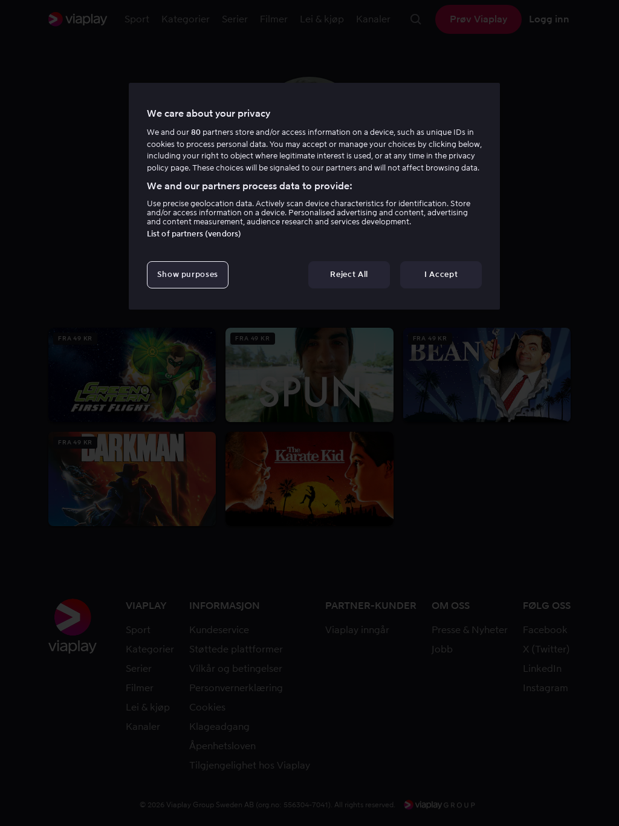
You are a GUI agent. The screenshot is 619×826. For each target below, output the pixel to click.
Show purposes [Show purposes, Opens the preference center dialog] (187, 274)
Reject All (349, 274)
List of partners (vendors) (194, 233)
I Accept (441, 274)
